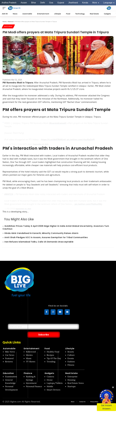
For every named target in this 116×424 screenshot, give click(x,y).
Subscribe (60, 329)
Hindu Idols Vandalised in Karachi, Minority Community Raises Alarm (41, 233)
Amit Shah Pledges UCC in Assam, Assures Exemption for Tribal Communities (46, 237)
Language (108, 3)
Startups (72, 381)
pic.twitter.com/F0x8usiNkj (88, 204)
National (9, 26)
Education (8, 368)
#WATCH (8, 194)
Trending (51, 356)
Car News (9, 349)
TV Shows (30, 356)
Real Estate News (76, 377)
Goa (51, 3)
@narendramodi (57, 123)
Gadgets (49, 368)
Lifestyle (69, 343)
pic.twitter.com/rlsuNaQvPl (81, 139)
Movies (29, 349)
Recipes (50, 349)
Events (71, 353)
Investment (31, 377)
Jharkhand (73, 3)
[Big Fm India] (108, 8)
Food (47, 343)
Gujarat (60, 3)
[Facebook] (46, 312)
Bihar (33, 3)
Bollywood (31, 346)
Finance (28, 368)
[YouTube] (60, 312)
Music (29, 353)
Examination (11, 371)
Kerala (85, 3)
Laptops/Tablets (55, 377)
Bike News (10, 346)
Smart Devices (53, 384)
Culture (71, 349)
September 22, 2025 (41, 144)
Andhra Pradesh (9, 3)
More (95, 3)
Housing (71, 374)
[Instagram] (53, 312)
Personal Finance (34, 381)
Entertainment (31, 343)
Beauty (71, 346)
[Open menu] (5, 8)
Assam (24, 3)
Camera (50, 371)
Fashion (71, 356)
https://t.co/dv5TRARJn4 (53, 139)
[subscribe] (67, 312)
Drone (50, 374)
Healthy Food (53, 346)
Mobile (50, 381)
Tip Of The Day (54, 353)
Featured (9, 353)
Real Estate (71, 368)
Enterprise (72, 371)
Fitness (71, 359)
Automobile (9, 343)
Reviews (9, 356)
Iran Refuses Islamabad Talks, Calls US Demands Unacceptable (39, 242)
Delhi (42, 3)
